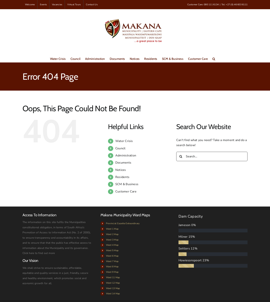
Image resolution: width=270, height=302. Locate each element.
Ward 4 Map (112, 244)
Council (120, 148)
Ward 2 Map (112, 234)
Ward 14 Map (113, 293)
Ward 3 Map (112, 239)
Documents (123, 163)
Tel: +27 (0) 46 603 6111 (234, 4)
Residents (122, 177)
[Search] (181, 156)
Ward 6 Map (112, 255)
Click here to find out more (38, 253)
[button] (213, 58)
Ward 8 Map (112, 266)
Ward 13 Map (113, 288)
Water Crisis (124, 141)
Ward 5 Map (112, 250)
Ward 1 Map (112, 228)
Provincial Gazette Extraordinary (123, 223)
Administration (125, 155)
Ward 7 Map (112, 261)
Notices (120, 170)
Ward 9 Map (112, 271)
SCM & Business (126, 184)
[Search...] (212, 156)
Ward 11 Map (113, 277)
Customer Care (125, 191)
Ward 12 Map (113, 282)
